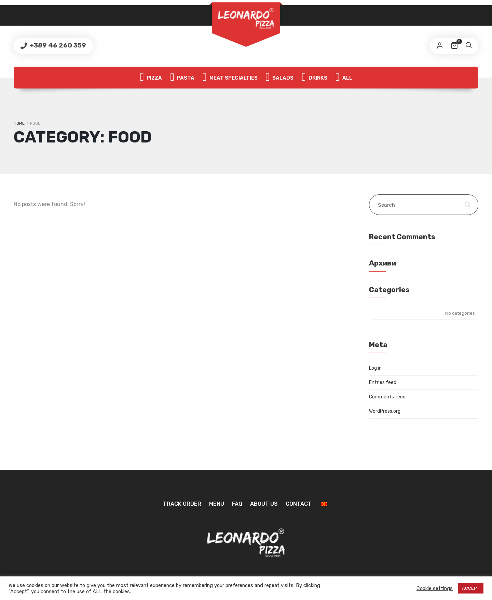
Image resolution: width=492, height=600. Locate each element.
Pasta (182, 77)
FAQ (237, 504)
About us (264, 504)
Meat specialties (230, 77)
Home (19, 123)
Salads (280, 77)
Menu (216, 504)
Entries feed (382, 382)
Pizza (151, 77)
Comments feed (387, 397)
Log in (375, 368)
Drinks (314, 77)
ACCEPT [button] (470, 588)
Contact (299, 504)
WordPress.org (384, 411)
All (344, 77)
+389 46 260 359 (57, 45)
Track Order (182, 504)
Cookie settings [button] (434, 588)
